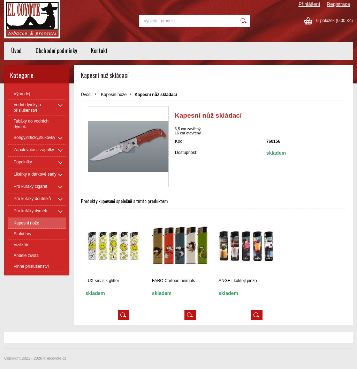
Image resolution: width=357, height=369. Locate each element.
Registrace (338, 4)
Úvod (16, 50)
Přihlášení (309, 4)
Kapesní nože (114, 94)
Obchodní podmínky (56, 50)
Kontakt (99, 50)
